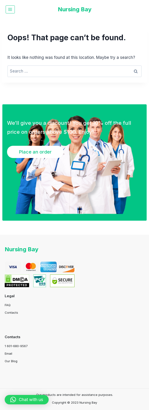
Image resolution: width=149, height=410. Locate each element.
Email (8, 353)
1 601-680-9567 (16, 346)
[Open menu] (10, 9)
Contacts (11, 312)
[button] (27, 399)
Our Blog (11, 361)
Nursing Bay (21, 249)
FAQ (8, 305)
